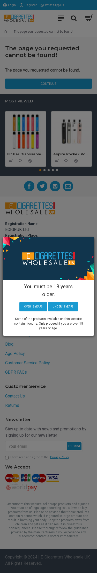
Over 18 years (33, 306)
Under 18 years (63, 306)
